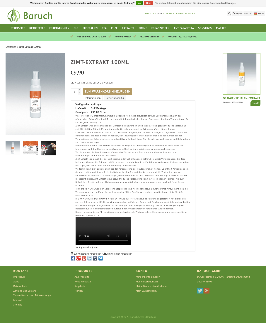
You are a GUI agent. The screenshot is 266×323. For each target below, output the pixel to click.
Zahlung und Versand (25, 290)
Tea (104, 28)
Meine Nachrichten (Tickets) (151, 286)
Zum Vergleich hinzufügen (117, 253)
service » (190, 13)
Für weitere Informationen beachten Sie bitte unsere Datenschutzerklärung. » (195, 3)
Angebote (80, 286)
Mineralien (90, 28)
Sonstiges (205, 28)
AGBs (16, 281)
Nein (148, 3)
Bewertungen (115, 98)
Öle (76, 28)
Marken (221, 28)
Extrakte (128, 28)
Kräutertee (37, 28)
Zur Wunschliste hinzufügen (86, 253)
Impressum (19, 276)
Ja (139, 3)
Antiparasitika (184, 28)
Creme (143, 28)
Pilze (114, 28)
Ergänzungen (160, 28)
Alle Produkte (82, 276)
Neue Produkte (83, 281)
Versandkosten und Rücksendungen (32, 295)
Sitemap (17, 304)
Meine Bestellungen (147, 281)
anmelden (150, 13)
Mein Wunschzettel (146, 290)
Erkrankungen (59, 28)
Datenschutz (20, 286)
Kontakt (17, 300)
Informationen (93, 98)
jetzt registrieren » (174, 13)
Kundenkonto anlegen (148, 276)
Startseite (18, 28)
